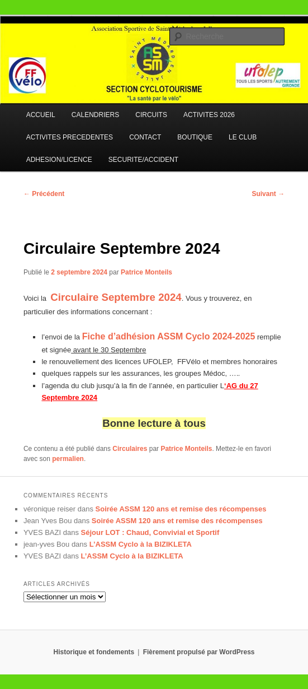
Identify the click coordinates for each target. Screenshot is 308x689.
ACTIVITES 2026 (209, 115)
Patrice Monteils (146, 272)
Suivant (268, 194)
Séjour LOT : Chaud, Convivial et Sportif (150, 532)
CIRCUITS (151, 115)
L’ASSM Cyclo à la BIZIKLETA (140, 544)
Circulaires (129, 449)
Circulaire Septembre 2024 (115, 297)
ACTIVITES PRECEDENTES (69, 137)
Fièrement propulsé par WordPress (199, 652)
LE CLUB (243, 137)
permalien (68, 459)
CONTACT (145, 137)
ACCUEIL (40, 115)
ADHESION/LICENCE (59, 160)
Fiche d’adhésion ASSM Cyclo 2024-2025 (168, 336)
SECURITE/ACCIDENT (143, 160)
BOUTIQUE (194, 137)
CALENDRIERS (95, 115)
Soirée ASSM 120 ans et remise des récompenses (181, 509)
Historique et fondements (94, 652)
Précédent (43, 194)
